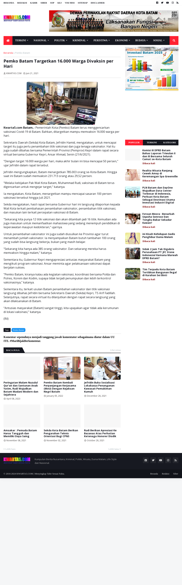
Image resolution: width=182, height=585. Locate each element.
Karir (33, 3)
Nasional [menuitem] (40, 40)
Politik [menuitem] (59, 40)
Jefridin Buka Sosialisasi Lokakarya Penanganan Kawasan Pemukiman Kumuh (99, 387)
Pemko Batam (22, 52)
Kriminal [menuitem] (79, 40)
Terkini (152, 142)
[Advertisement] (151, 115)
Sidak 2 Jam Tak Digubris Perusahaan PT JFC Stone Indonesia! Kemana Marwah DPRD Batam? (160, 254)
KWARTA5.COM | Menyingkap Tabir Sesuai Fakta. (41, 473)
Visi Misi (70, 3)
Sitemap (83, 3)
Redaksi (22, 3)
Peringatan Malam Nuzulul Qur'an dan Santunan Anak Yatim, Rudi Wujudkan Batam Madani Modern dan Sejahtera (21, 388)
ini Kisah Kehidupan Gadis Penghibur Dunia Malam (158, 236)
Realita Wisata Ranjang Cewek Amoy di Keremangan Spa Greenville (160, 173)
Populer (134, 142)
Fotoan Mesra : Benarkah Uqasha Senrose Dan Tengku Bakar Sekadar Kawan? (158, 218)
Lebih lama (113, 449)
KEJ (59, 3)
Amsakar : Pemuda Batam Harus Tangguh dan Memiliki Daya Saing (20, 433)
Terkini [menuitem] (20, 40)
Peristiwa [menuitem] (100, 40)
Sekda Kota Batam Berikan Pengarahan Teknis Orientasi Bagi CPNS (61, 433)
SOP (52, 3)
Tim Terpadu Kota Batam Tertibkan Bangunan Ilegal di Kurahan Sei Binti (159, 272)
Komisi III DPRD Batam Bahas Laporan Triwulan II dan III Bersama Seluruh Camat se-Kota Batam (158, 155)
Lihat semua (115, 350)
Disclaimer (98, 3)
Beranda (9, 3)
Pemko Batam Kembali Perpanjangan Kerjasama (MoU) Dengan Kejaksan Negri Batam (60, 387)
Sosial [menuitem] (157, 40)
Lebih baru (10, 449)
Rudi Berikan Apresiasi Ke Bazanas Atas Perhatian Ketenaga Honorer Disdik (100, 433)
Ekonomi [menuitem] (121, 40)
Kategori (169, 142)
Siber (44, 3)
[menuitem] (8, 40)
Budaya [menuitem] (140, 40)
